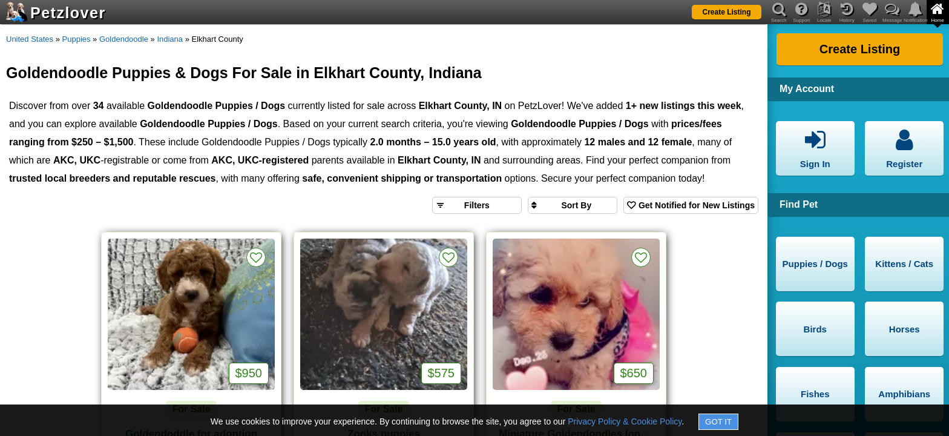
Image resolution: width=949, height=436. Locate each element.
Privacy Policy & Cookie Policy (624, 421)
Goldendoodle (123, 39)
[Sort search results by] (572, 205)
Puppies (76, 39)
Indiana (170, 39)
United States (29, 39)
